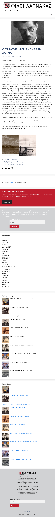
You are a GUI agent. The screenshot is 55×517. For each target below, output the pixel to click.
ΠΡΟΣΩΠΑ (5, 280)
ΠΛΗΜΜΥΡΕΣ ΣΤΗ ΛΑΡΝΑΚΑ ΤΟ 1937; (21, 371)
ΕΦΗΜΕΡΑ (5, 260)
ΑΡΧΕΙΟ (4, 244)
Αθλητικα (4, 240)
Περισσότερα (7, 202)
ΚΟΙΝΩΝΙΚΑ (5, 273)
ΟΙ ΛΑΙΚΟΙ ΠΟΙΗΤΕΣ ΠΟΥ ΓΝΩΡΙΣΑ (20, 362)
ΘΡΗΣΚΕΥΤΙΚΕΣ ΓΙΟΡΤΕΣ (8, 266)
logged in (12, 182)
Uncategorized (6, 239)
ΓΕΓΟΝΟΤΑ (5, 249)
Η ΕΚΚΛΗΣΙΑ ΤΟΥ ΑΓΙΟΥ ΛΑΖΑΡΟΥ (19, 328)
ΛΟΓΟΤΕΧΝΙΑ (13, 159)
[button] (52, 15)
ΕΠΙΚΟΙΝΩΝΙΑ (27, 511)
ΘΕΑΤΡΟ (4, 262)
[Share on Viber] (12, 168)
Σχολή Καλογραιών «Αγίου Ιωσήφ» (14, 162)
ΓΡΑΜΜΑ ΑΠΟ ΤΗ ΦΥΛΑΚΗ (17, 319)
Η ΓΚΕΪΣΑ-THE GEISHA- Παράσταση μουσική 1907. (16, 316)
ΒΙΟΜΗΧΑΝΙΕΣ (6, 248)
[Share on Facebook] (3, 168)
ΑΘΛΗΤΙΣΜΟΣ (6, 242)
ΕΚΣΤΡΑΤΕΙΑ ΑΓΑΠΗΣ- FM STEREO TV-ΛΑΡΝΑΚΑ (23, 353)
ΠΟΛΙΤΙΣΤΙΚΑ (5, 279)
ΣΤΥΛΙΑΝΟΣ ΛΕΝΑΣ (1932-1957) (19, 307)
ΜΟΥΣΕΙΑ (4, 277)
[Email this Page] (9, 168)
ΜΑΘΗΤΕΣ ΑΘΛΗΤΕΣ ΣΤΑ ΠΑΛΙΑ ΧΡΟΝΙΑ (21, 345)
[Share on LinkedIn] (6, 168)
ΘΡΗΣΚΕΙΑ (5, 264)
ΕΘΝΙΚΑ (4, 253)
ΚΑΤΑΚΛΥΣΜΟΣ (6, 271)
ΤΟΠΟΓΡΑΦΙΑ (5, 282)
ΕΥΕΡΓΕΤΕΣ (5, 259)
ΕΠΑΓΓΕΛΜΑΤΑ (6, 257)
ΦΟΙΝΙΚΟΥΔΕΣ (6, 286)
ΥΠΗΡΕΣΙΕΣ (5, 284)
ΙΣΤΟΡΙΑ (6, 159)
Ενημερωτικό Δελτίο (15, 219)
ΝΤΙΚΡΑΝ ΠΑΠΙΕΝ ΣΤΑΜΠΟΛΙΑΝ (13, 164)
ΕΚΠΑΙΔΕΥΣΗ (5, 255)
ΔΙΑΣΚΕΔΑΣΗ (5, 251)
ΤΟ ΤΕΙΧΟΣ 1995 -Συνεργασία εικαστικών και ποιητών (25, 299)
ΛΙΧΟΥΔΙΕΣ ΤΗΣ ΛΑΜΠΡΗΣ (17, 336)
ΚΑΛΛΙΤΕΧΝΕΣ (6, 270)
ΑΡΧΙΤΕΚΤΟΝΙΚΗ (6, 246)
